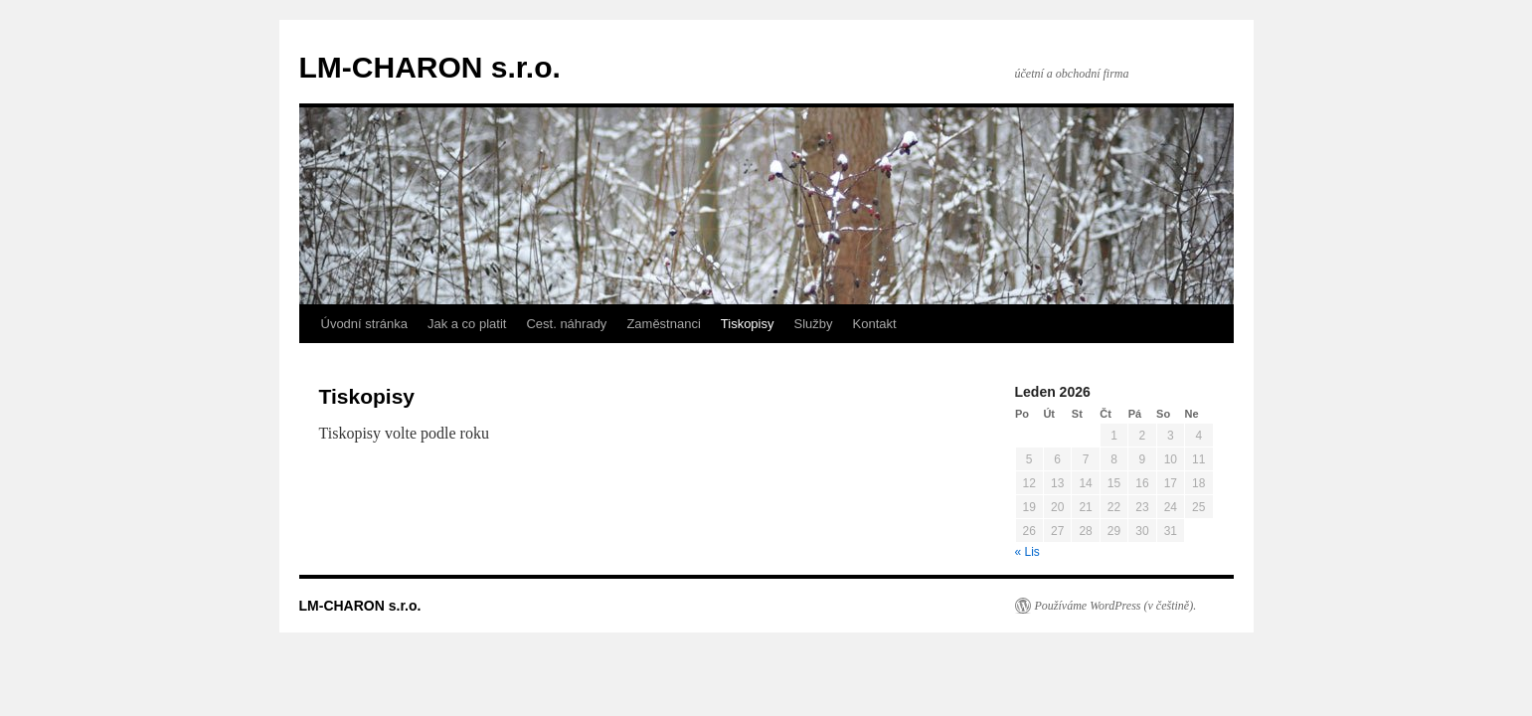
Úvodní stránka (364, 323)
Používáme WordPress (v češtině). (1116, 606)
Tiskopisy (747, 323)
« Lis (1027, 552)
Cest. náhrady (566, 323)
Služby (813, 323)
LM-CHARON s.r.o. (430, 67)
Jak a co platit (467, 323)
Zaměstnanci (663, 323)
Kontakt (875, 323)
